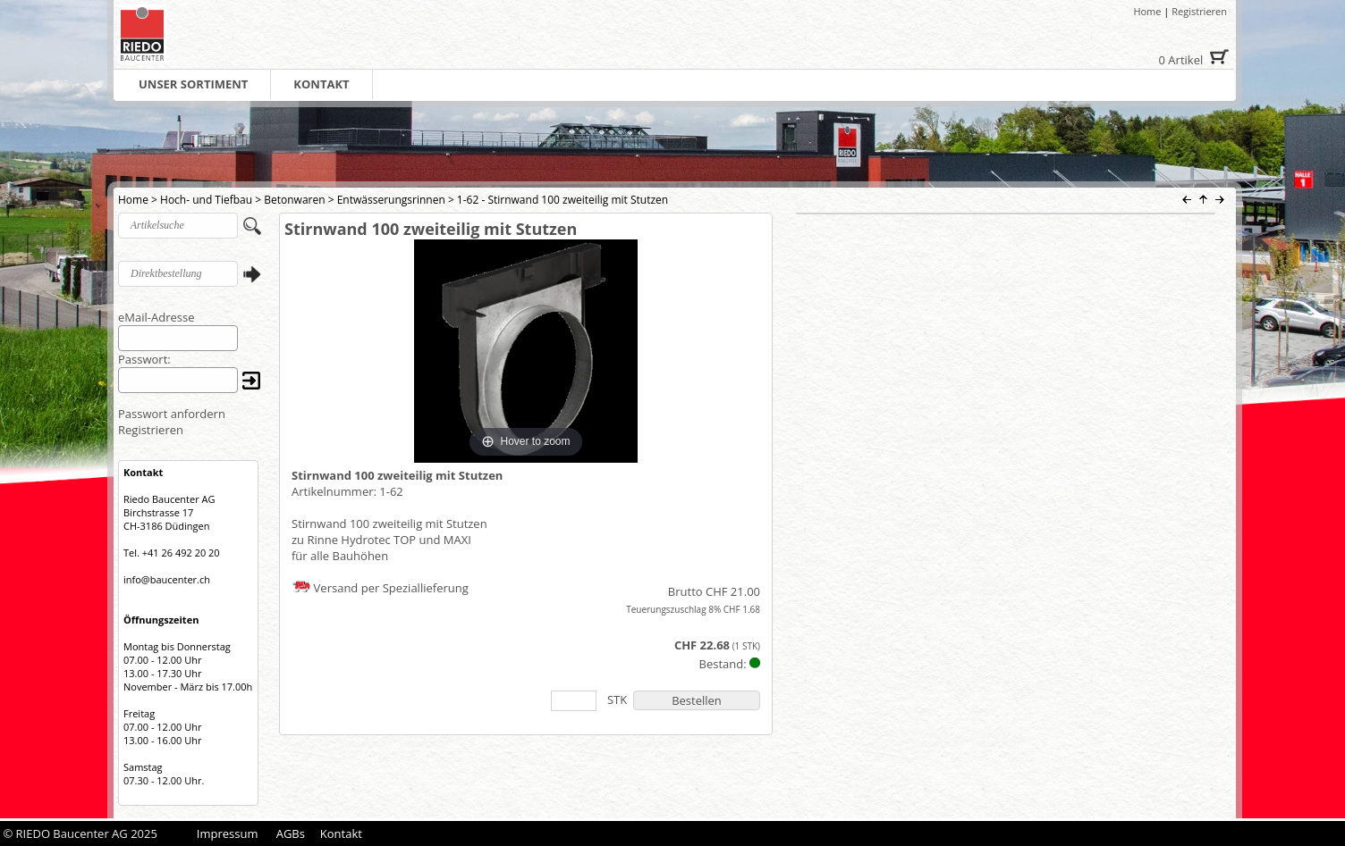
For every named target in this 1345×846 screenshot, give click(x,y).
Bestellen (697, 700)
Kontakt (341, 833)
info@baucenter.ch (166, 579)
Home (1147, 11)
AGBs (290, 833)
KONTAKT (321, 84)
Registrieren (1199, 11)
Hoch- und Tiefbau (206, 199)
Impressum (227, 833)
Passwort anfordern (171, 414)
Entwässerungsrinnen (391, 199)
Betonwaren (294, 199)
